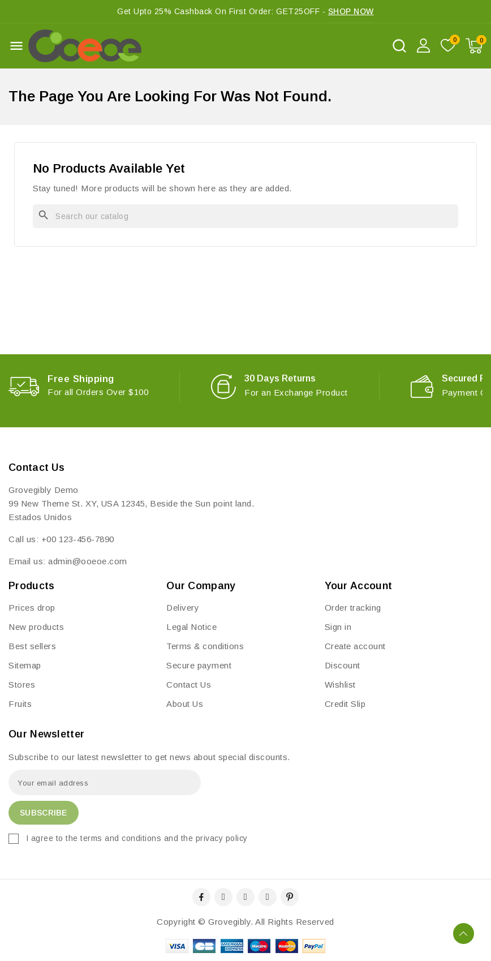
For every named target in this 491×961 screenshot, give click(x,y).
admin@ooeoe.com (87, 561)
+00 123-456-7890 (77, 539)
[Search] (245, 216)
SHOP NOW (351, 11)
